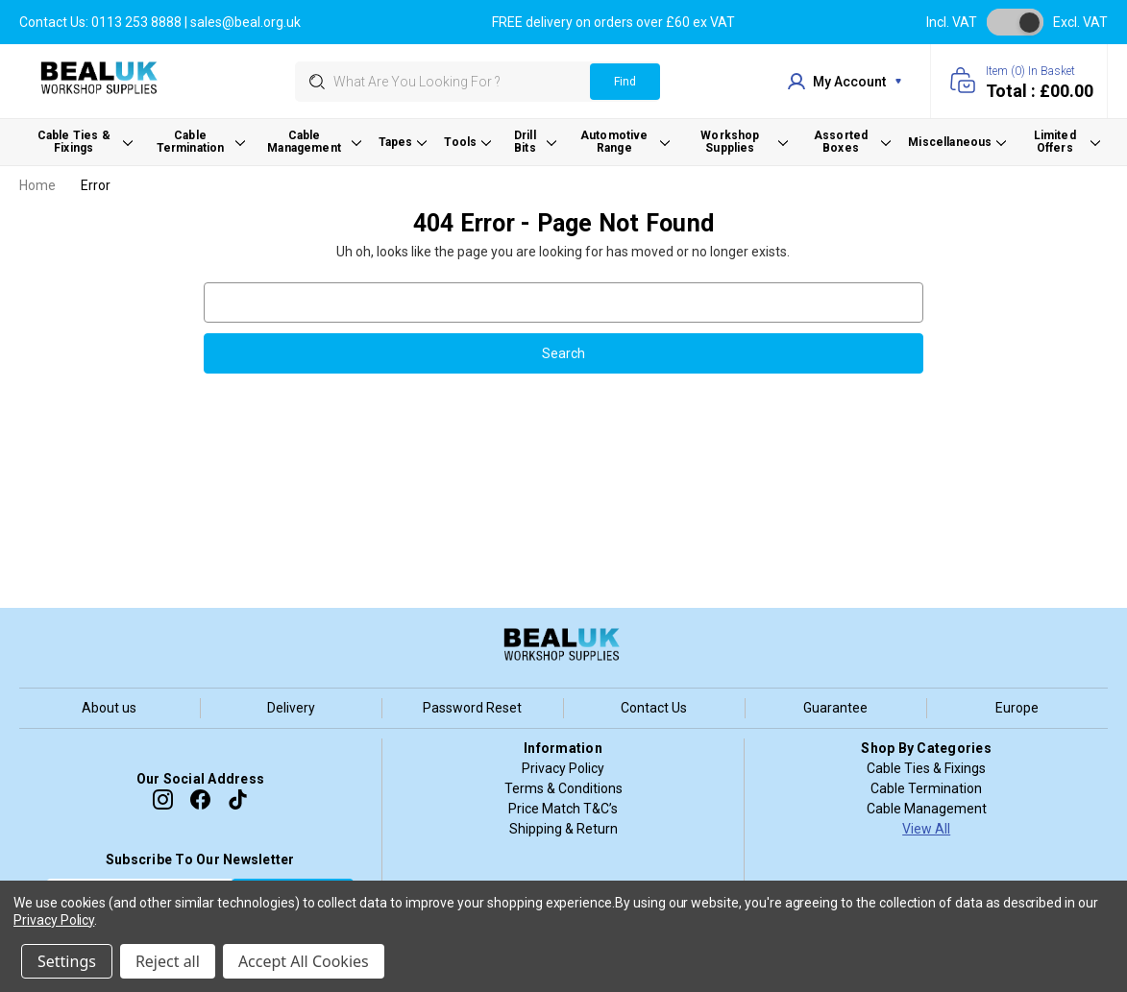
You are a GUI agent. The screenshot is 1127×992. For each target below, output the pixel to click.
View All (926, 828)
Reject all (167, 961)
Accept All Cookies (303, 961)
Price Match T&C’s (563, 808)
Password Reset (472, 707)
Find (625, 81)
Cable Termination (926, 788)
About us (109, 707)
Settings (66, 961)
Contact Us (654, 707)
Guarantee (835, 707)
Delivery (291, 707)
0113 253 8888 (136, 22)
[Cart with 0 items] (1019, 81)
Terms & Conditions (563, 788)
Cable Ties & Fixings (926, 768)
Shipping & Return (563, 828)
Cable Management (927, 808)
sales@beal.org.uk (245, 22)
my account (844, 81)
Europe (1017, 707)
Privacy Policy (563, 768)
